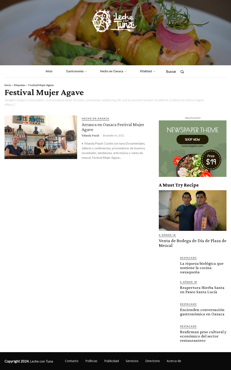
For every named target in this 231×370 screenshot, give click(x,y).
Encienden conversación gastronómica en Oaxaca (199, 304)
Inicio (8, 85)
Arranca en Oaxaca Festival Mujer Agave (111, 126)
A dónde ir (167, 235)
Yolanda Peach (90, 135)
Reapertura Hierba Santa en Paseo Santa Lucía (201, 281)
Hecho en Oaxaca (95, 118)
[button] (177, 71)
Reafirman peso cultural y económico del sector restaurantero (200, 328)
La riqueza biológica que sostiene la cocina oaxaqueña (203, 259)
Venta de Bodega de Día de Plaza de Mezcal (192, 240)
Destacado (188, 252)
